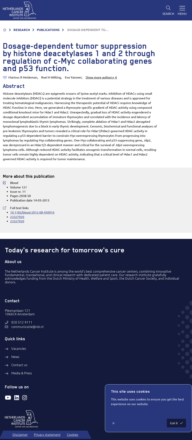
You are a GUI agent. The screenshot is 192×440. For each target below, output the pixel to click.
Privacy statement (47, 434)
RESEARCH (21, 29)
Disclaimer (20, 434)
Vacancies (18, 348)
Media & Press (21, 373)
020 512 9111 (21, 322)
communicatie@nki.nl (27, 327)
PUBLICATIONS (48, 29)
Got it (174, 423)
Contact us (19, 365)
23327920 (17, 217)
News (15, 357)
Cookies (72, 434)
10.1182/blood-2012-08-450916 (32, 212)
